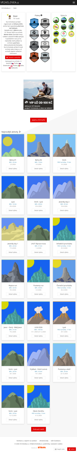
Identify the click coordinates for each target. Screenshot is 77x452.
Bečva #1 (13, 160)
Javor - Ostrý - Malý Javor (13, 327)
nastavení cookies (56, 444)
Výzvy (64, 15)
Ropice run (13, 285)
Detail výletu (13, 169)
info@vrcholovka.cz (36, 444)
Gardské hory (17, 34)
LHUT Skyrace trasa (38, 244)
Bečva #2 (38, 160)
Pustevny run (38, 285)
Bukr (15, 8)
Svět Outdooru (56, 441)
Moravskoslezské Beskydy (13, 45)
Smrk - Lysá (38, 202)
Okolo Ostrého (38, 411)
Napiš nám (59, 449)
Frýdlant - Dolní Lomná (38, 369)
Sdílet (72, 449)
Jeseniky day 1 (13, 244)
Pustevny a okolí (64, 369)
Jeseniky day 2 (64, 202)
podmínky (46, 444)
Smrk (64, 160)
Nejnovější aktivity (11, 131)
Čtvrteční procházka (64, 285)
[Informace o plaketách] (41, 15)
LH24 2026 (38, 327)
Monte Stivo (8, 34)
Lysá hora (16, 43)
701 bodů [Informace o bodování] (16, 18)
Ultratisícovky (43, 441)
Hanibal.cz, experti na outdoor (27, 441)
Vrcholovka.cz (6, 8)
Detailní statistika (13, 57)
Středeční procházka (64, 244)
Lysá (13, 202)
